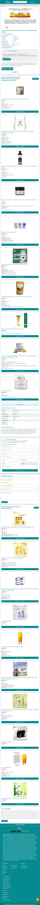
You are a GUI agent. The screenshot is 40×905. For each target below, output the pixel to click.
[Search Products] (13, 2)
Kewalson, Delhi (4, 108)
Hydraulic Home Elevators (14, 837)
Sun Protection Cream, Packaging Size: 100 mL (13, 646)
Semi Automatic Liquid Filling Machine (9, 853)
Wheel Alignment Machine (25, 854)
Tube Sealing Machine (20, 835)
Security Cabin (18, 838)
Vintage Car (25, 858)
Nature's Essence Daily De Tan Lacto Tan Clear (12, 328)
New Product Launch (7, 885)
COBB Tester (21, 847)
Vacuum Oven (32, 842)
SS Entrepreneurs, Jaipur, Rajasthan (8, 274)
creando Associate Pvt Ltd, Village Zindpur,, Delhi (11, 333)
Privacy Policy (23, 867)
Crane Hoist (10, 847)
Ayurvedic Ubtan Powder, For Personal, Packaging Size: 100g (16, 296)
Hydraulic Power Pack (24, 843)
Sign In (32, 2)
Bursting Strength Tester (29, 847)
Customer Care (5, 867)
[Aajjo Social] (22, 830)
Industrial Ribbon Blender (29, 835)
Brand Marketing (6, 883)
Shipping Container (18, 842)
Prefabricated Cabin (10, 841)
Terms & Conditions (24, 866)
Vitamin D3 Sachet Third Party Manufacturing (12, 557)
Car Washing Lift (12, 854)
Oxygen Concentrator (9, 859)
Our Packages (5, 881)
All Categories (13, 867)
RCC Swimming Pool (17, 857)
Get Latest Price (8, 33)
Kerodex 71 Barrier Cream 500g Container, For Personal (15, 98)
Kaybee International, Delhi (7, 241)
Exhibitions (4, 871)
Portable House (25, 838)
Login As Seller (6, 888)
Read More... (20, 65)
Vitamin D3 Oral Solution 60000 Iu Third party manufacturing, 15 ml (17, 526)
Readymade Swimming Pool (27, 857)
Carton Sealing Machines (32, 836)
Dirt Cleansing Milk (6, 390)
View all (36, 507)
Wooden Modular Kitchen (25, 853)
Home (1, 4)
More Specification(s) (6, 47)
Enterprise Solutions (7, 886)
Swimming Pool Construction (8, 857)
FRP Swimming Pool (30, 856)
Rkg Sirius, (3, 177)
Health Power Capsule (6, 741)
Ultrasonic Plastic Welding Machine (27, 851)
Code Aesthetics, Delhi (6, 143)
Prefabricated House (11, 842)
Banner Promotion (6, 882)
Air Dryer (18, 853)
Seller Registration (6, 878)
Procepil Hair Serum (6, 620)
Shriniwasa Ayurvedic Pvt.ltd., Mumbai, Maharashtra (12, 306)
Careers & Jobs (14, 866)
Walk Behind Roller (6, 835)
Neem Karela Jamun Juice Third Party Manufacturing (14, 797)
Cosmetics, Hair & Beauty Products (8, 4)
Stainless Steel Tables (15, 836)
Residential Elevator (23, 837)
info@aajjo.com (6, 895)
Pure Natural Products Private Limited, (9, 396)
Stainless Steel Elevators (11, 838)
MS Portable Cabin (22, 840)
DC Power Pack (9, 843)
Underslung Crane (33, 846)
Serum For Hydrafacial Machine (9, 231)
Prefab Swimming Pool (21, 856)
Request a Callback (7, 68)
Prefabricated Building (27, 841)
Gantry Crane (5, 847)
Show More (35, 78)
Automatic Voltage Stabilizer (24, 846)
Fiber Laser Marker (27, 848)
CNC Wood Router (32, 843)
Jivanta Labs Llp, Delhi (6, 209)
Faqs (3, 873)
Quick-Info (4, 870)
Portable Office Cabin (18, 841)
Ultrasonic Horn (11, 851)
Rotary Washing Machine (26, 845)
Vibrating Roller (13, 835)
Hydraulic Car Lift (30, 837)
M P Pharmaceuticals (12, 50)
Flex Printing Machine (6, 845)
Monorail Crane (16, 847)
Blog (3, 869)
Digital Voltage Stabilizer (14, 846)
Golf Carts (20, 858)
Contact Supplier (6, 58)
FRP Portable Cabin (30, 840)
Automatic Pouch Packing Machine (30, 852)
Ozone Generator (17, 859)
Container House (26, 842)
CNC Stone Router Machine (16, 845)
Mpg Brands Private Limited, (7, 368)
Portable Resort (15, 840)
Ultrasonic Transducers (7, 852)
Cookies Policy (24, 864)
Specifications (20, 404)
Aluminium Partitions (6, 836)
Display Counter (6, 837)
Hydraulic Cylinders (16, 843)
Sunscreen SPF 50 (6, 767)
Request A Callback (20, 824)
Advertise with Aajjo (6, 879)
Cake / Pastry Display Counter (18, 848)
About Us (4, 864)
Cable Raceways (18, 851)
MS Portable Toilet (9, 840)
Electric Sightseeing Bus (13, 858)
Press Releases (14, 864)
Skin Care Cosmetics (18, 4)
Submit (4, 501)
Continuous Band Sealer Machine (18, 852)
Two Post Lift (18, 854)
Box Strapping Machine (23, 836)
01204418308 (5, 892)
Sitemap (4, 866)
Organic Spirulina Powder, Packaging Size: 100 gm (13, 264)
